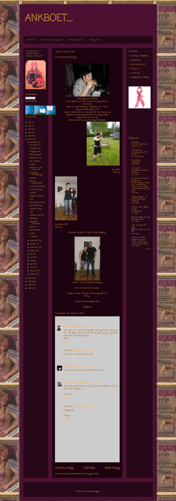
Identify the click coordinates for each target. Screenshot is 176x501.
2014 (30, 133)
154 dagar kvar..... (36, 148)
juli (31, 254)
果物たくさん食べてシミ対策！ (140, 230)
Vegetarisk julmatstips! (35, 222)
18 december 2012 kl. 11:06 (83, 350)
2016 (30, 126)
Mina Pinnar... (136, 160)
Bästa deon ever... (36, 158)
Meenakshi (135, 142)
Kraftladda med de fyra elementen (139, 171)
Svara (66, 342)
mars (32, 267)
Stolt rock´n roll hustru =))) (36, 168)
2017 (30, 122)
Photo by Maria (70, 382)
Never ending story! (138, 64)
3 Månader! (135, 162)
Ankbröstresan (75, 40)
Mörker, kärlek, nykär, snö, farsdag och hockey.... (139, 243)
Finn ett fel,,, (135, 73)
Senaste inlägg (64, 468)
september (34, 247)
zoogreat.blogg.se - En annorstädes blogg (139, 198)
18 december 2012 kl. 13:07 (81, 366)
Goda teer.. (33, 227)
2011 (30, 278)
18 (37, 53)
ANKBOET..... (49, 18)
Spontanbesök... (35, 230)
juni (31, 257)
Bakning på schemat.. (37, 202)
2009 (30, 285)
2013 (30, 136)
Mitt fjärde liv (136, 150)
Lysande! (33, 193)
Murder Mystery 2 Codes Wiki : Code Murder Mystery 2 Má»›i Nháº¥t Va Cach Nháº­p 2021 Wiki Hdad (140, 186)
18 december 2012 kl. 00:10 (80, 326)
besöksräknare (31, 101)
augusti (33, 251)
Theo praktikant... (36, 155)
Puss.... (32, 199)
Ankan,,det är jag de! (52, 40)
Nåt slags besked (137, 219)
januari (33, 274)
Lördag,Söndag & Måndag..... (140, 77)
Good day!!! (33, 218)
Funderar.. (33, 178)
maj (31, 261)
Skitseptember (136, 211)
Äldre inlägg (112, 468)
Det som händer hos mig (140, 217)
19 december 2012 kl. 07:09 (83, 406)
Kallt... (32, 212)
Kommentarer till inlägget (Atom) (84, 473)
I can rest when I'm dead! (138, 226)
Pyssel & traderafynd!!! (36, 182)
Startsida (89, 468)
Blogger (97, 491)
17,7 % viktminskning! (37, 186)
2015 (30, 129)
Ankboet (31, 40)
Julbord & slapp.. (36, 209)
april (32, 264)
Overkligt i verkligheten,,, (140, 56)
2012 (30, 139)
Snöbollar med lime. (37, 215)
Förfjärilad (135, 201)
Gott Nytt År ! (35, 145)
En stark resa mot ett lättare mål (139, 179)
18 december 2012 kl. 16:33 (88, 382)
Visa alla (148, 249)
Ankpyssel (95, 40)
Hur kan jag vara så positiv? (138, 153)
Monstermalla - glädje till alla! (139, 208)
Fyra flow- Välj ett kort (139, 144)
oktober (33, 244)
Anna (66, 326)
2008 (30, 288)
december (34, 142)
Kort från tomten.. (36, 205)
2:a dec (32, 233)
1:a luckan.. (33, 236)
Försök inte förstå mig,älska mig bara (138, 238)
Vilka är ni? (135, 68)
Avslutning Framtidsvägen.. (36, 174)
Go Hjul (32, 164)
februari (33, 271)
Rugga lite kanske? (37, 196)
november (34, 240)
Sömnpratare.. (136, 60)
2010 (30, 281)
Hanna (66, 366)
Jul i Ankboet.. (35, 161)
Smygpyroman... (35, 151)
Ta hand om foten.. (36, 189)
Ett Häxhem (136, 168)
